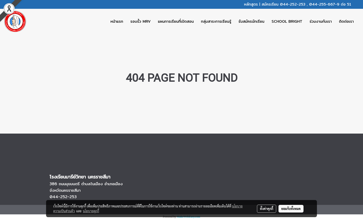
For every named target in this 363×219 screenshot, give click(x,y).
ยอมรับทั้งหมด (291, 208)
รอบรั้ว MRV (140, 21)
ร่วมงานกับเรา (321, 21)
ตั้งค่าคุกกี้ (266, 208)
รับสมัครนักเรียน (251, 21)
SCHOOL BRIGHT (287, 21)
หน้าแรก (116, 21)
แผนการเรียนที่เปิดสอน (176, 21)
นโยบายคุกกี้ (91, 211)
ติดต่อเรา (346, 21)
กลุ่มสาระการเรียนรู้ (216, 21)
